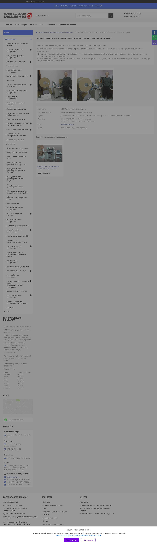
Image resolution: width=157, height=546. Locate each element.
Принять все (71, 540)
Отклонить (88, 540)
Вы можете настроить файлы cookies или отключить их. (78, 535)
